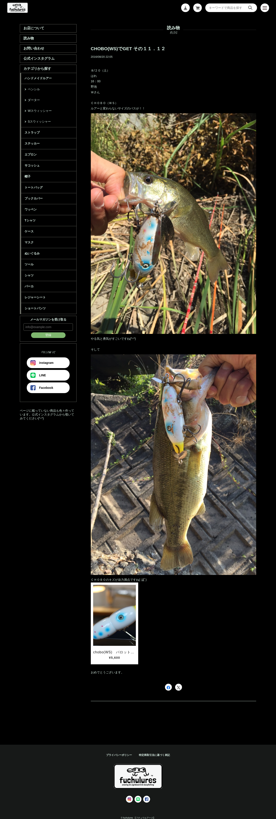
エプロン (31, 154)
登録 (48, 335)
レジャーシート (35, 297)
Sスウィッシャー (39, 121)
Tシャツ (30, 220)
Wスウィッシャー (40, 110)
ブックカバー (34, 198)
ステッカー (32, 143)
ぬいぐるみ (32, 253)
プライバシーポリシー (119, 755)
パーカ (29, 286)
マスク (29, 242)
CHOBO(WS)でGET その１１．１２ (128, 48)
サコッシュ (32, 165)
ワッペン (31, 209)
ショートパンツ (35, 308)
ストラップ (32, 132)
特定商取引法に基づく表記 (154, 755)
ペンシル (34, 89)
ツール (29, 264)
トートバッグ (34, 187)
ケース (29, 231)
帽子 (28, 176)
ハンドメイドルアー (38, 78)
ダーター (34, 100)
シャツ (29, 275)
